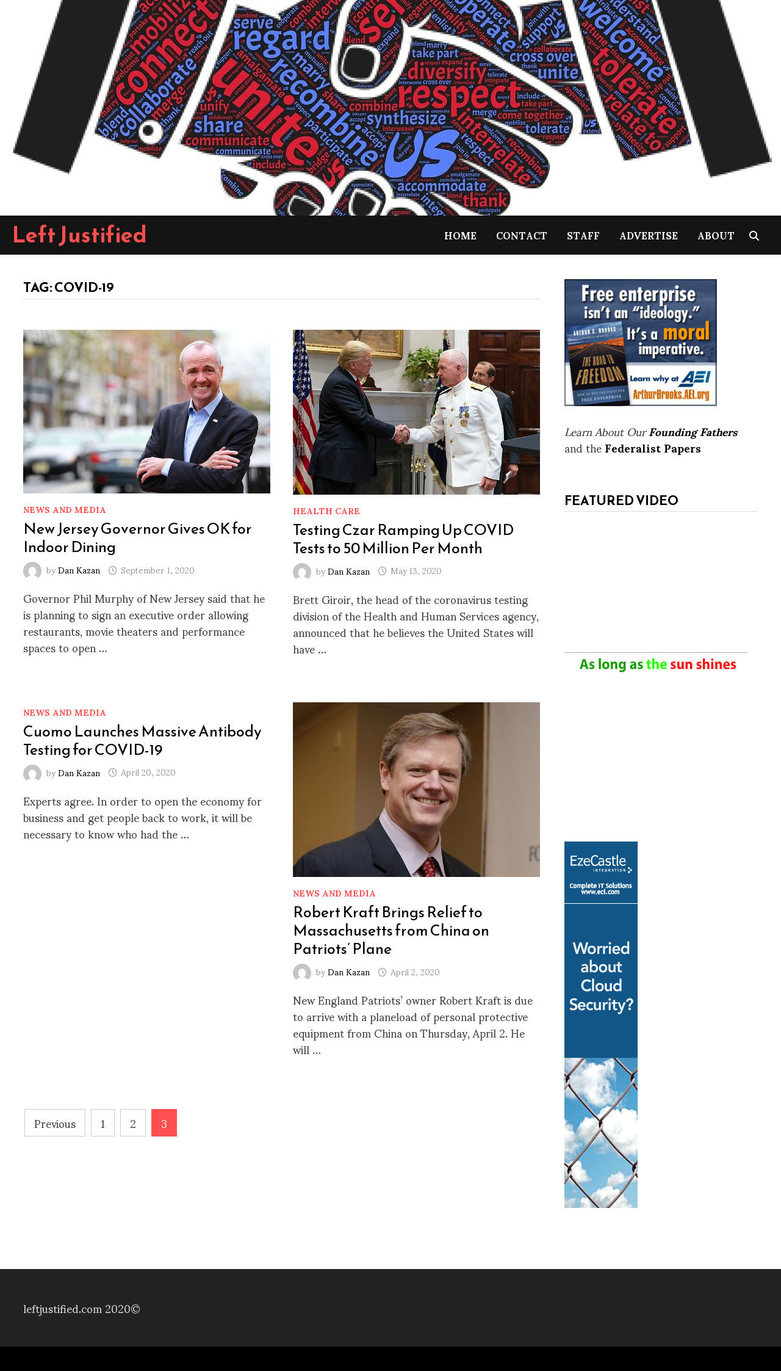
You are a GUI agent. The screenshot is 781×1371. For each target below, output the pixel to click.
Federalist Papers (653, 447)
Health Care (326, 510)
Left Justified (79, 234)
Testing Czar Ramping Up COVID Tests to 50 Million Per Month (403, 538)
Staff (583, 234)
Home (460, 234)
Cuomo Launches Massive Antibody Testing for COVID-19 (142, 740)
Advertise (648, 234)
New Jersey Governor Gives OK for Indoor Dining (137, 537)
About (716, 234)
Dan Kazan (79, 569)
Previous (55, 1122)
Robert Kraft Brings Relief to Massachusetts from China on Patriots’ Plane (391, 930)
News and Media (64, 509)
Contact (521, 234)
